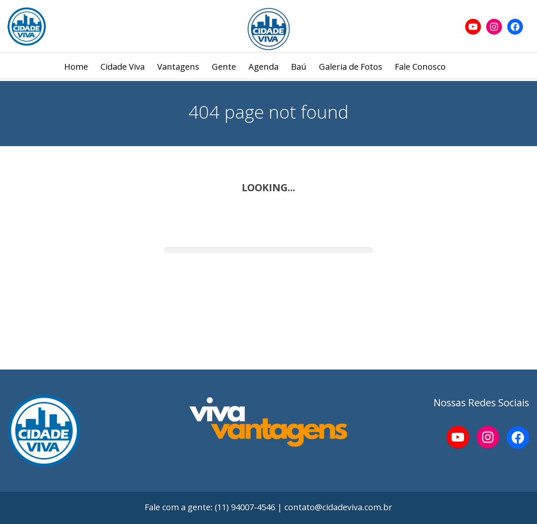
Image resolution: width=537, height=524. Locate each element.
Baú (298, 66)
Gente (224, 66)
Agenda (263, 66)
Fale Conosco (420, 66)
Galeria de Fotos (350, 66)
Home (76, 66)
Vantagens (178, 66)
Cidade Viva (122, 66)
